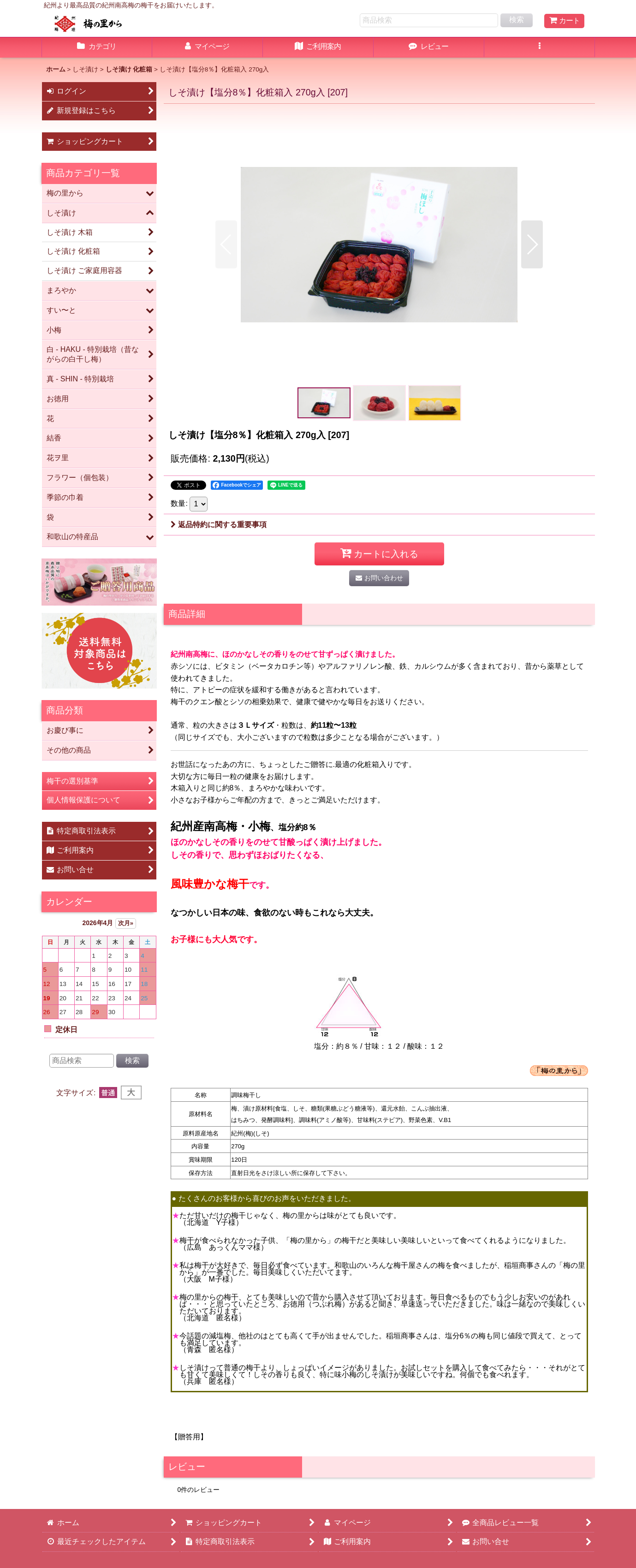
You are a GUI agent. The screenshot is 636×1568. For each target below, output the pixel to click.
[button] (539, 47)
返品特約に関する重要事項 (219, 525)
